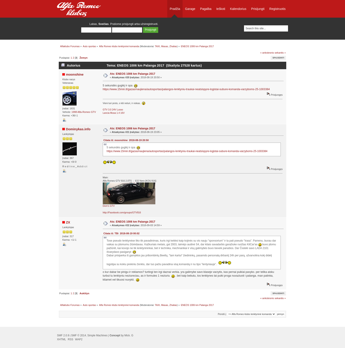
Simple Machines (97, 335)
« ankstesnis (267, 52)
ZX (68, 222)
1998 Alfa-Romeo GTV (84, 112)
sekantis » (280, 52)
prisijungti (128, 24)
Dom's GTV (109, 206)
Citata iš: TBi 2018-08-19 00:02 (121, 233)
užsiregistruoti (149, 24)
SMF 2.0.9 (63, 335)
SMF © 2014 (78, 335)
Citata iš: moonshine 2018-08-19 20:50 (126, 140)
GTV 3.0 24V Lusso (113, 109)
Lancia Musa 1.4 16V (114, 113)
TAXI (157, 46)
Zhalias (173, 46)
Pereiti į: (222, 314)
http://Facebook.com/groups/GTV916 (122, 212)
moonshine (75, 74)
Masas (164, 46)
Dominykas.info (78, 129)
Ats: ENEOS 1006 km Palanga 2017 (132, 73)
